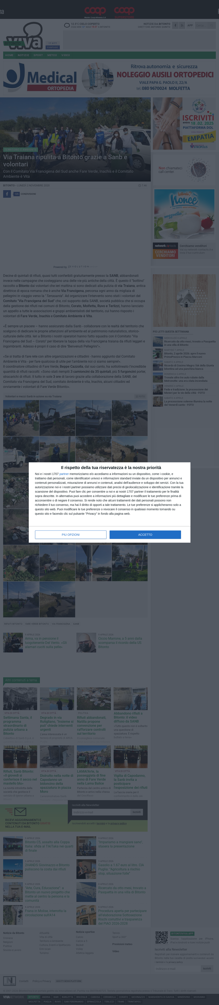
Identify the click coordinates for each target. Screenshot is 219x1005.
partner (64, 473)
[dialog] (109, 502)
